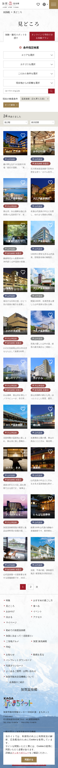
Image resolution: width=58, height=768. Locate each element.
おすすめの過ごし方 (42, 600)
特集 (6, 600)
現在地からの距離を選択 (34, 83)
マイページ (38, 2)
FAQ (6, 647)
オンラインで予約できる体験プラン (42, 36)
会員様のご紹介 (15, 682)
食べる (35, 606)
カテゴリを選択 (36, 65)
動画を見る (37, 654)
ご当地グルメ (11, 641)
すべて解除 (11, 105)
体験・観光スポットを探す (16, 36)
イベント (36, 611)
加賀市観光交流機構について (18, 676)
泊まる (7, 617)
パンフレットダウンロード (17, 660)
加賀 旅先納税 (39, 641)
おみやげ (9, 611)
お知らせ (9, 654)
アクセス (36, 617)
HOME (6, 12)
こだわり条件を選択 (35, 74)
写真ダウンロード (13, 665)
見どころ (9, 606)
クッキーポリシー (20, 752)
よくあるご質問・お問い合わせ (19, 671)
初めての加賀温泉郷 (14, 630)
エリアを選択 (37, 55)
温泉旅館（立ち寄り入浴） (35, 99)
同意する (29, 759)
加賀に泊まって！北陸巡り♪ (18, 635)
